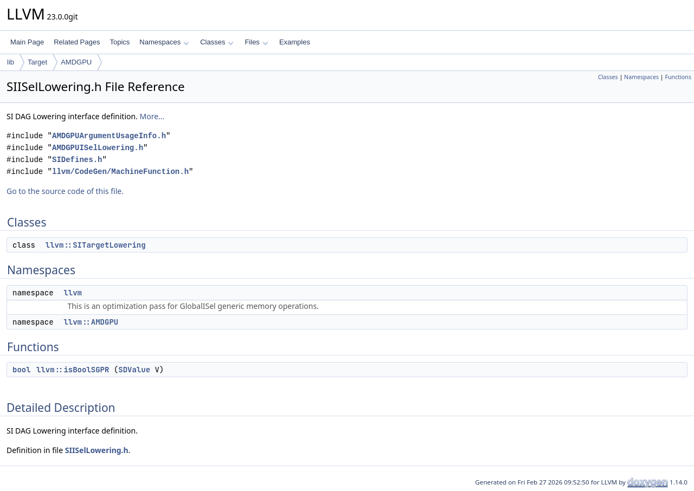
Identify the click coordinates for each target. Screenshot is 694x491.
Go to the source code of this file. (65, 191)
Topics (120, 42)
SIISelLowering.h (96, 450)
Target (37, 62)
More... (152, 116)
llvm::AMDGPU (90, 322)
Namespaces (164, 42)
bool (21, 369)
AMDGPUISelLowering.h (97, 148)
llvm (72, 293)
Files (256, 42)
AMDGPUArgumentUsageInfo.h (109, 136)
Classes (217, 42)
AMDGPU (76, 62)
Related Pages (77, 42)
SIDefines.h (77, 159)
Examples (294, 42)
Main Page (27, 42)
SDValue (134, 369)
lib (10, 62)
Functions (678, 77)
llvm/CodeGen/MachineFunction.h (120, 171)
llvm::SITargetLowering (96, 245)
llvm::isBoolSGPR (72, 369)
